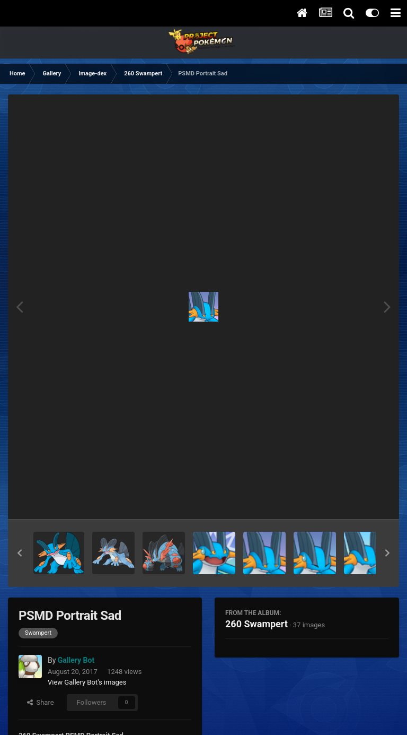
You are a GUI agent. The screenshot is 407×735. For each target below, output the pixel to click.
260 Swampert (256, 623)
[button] (19, 553)
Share (40, 702)
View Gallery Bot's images (87, 682)
